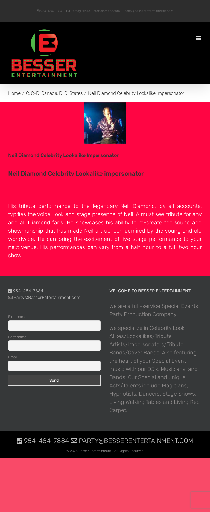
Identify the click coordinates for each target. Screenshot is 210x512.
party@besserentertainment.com (148, 11)
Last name (17, 337)
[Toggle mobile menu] (199, 38)
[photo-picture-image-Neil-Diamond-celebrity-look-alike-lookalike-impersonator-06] (105, 123)
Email (13, 357)
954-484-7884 (49, 11)
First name (17, 316)
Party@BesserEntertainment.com (93, 11)
